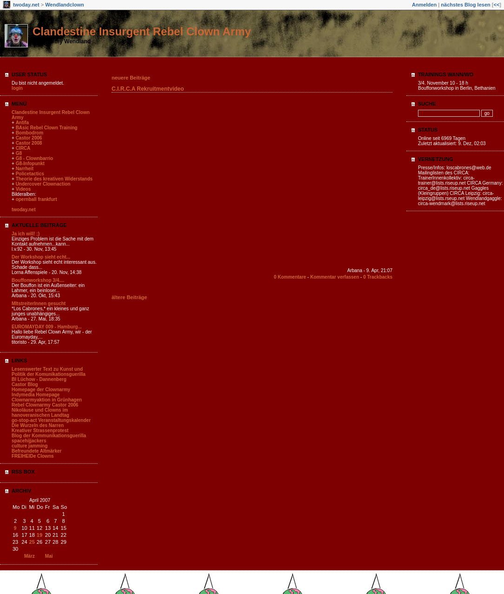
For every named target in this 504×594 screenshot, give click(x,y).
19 (39, 535)
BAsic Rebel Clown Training (47, 127)
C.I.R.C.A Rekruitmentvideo (148, 89)
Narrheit (24, 168)
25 (32, 542)
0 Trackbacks (377, 277)
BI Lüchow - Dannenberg (39, 379)
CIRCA (23, 148)
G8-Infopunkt (30, 163)
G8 (19, 153)
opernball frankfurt (36, 199)
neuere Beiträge (131, 77)
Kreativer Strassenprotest (40, 430)
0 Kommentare (290, 277)
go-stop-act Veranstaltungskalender (51, 420)
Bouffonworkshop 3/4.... (38, 280)
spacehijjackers (29, 440)
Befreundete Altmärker (36, 451)
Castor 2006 (29, 137)
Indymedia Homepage (36, 394)
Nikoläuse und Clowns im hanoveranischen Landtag (40, 412)
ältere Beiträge (129, 297)
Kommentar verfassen (334, 277)
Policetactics (30, 173)
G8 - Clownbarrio (34, 158)
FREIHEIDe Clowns (33, 456)
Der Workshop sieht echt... (41, 257)
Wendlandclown (64, 4)
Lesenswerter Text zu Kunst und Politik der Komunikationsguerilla (49, 372)
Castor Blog (25, 384)
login (17, 88)
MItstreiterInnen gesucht (39, 303)
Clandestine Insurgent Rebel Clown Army (142, 31)
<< (496, 4)
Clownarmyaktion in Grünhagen (47, 399)
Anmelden (424, 4)
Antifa (22, 122)
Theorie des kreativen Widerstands (54, 178)
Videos (23, 189)
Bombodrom (29, 132)
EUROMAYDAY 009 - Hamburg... (47, 326)
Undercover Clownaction (43, 184)
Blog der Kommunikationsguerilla (49, 435)
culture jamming (29, 445)
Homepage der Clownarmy (41, 389)
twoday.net (26, 4)
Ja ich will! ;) (26, 233)
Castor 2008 (29, 143)
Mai (49, 556)
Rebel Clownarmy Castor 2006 (45, 404)
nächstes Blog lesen (465, 4)
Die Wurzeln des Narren (38, 425)
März (29, 556)
